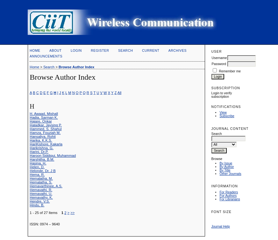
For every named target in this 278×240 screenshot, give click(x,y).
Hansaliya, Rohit (42, 136)
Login (76, 50)
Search (125, 50)
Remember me (230, 71)
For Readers (228, 192)
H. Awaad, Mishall (44, 114)
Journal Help (220, 226)
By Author (226, 167)
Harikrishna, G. (41, 148)
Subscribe (226, 116)
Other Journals (230, 174)
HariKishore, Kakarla (46, 144)
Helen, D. (37, 167)
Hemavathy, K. (41, 197)
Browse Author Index (76, 67)
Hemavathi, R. (41, 190)
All (119, 93)
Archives (177, 50)
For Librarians (229, 199)
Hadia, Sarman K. (44, 117)
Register (100, 50)
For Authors (228, 195)
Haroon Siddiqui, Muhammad (53, 155)
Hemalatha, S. (41, 182)
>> (72, 213)
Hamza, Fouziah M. (45, 133)
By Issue (225, 163)
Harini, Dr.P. (39, 152)
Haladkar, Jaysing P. (46, 125)
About (55, 50)
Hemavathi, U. (41, 194)
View (222, 112)
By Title (224, 170)
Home (35, 50)
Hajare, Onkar (41, 121)
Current (150, 50)
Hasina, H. (38, 163)
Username (219, 58)
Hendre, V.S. (40, 201)
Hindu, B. (37, 205)
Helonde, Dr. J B (42, 171)
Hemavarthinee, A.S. (46, 186)
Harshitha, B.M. (42, 159)
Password (218, 64)
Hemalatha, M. (41, 178)
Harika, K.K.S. (41, 140)
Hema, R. (37, 175)
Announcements (46, 56)
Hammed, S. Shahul (45, 129)
